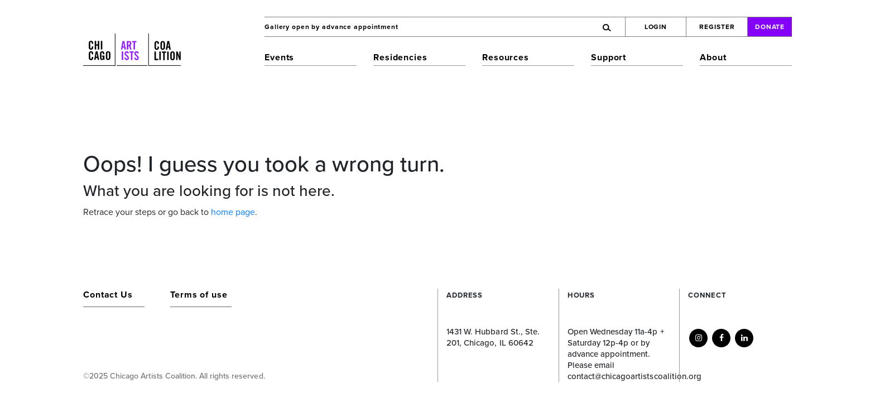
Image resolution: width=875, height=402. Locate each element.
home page (233, 212)
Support (608, 57)
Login (656, 27)
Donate (770, 27)
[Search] (558, 27)
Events (279, 57)
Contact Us (108, 294)
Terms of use (199, 294)
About (713, 57)
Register (716, 27)
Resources (505, 57)
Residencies (400, 57)
